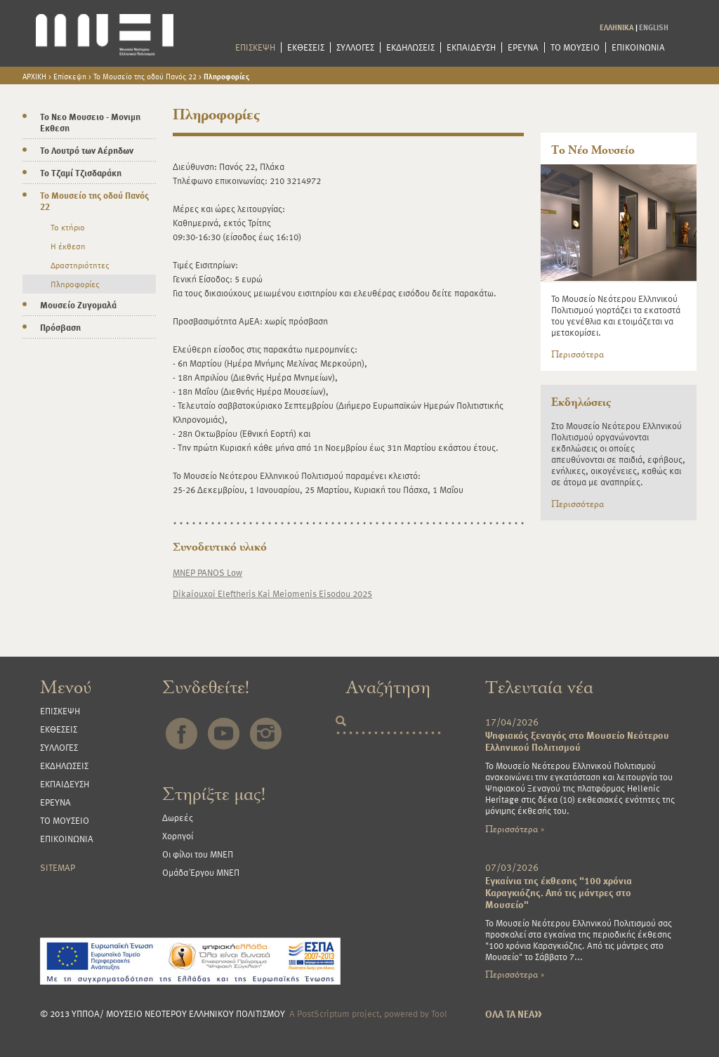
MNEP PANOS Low (207, 572)
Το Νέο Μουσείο (593, 150)
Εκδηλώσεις (581, 402)
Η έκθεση (68, 245)
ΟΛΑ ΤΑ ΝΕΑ (513, 1013)
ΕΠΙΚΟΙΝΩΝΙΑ (638, 47)
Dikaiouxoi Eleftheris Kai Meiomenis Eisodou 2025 (272, 593)
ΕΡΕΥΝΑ (523, 47)
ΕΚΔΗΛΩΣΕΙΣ (410, 47)
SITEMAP (57, 867)
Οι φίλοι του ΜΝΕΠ (197, 854)
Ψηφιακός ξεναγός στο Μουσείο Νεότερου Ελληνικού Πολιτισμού (577, 741)
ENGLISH (653, 27)
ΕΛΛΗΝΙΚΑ (617, 27)
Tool (439, 1013)
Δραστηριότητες (80, 264)
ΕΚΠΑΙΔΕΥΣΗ (471, 47)
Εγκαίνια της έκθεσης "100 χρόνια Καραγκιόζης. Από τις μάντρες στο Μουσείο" (558, 892)
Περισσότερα (577, 354)
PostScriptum (323, 1013)
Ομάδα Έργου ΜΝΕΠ (200, 872)
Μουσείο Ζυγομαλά (78, 305)
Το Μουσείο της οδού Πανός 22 (145, 76)
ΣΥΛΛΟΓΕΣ (355, 47)
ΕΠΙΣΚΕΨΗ (255, 47)
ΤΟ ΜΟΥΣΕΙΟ (575, 47)
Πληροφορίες (226, 76)
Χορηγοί (177, 836)
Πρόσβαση (60, 327)
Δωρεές (177, 817)
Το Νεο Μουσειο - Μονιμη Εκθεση (90, 122)
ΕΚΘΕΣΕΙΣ (305, 47)
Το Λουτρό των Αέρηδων (86, 150)
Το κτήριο (68, 227)
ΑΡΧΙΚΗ (34, 76)
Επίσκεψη (69, 76)
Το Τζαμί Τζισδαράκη (80, 173)
